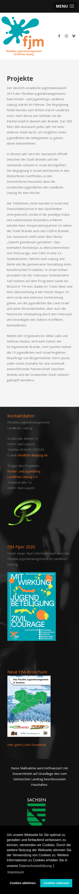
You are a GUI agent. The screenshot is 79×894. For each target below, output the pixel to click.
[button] (65, 6)
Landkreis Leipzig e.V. (22, 477)
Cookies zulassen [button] (56, 883)
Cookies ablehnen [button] (23, 883)
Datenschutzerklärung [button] (35, 866)
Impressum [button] (15, 872)
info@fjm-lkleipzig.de (33, 455)
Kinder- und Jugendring (23, 471)
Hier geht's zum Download (26, 745)
